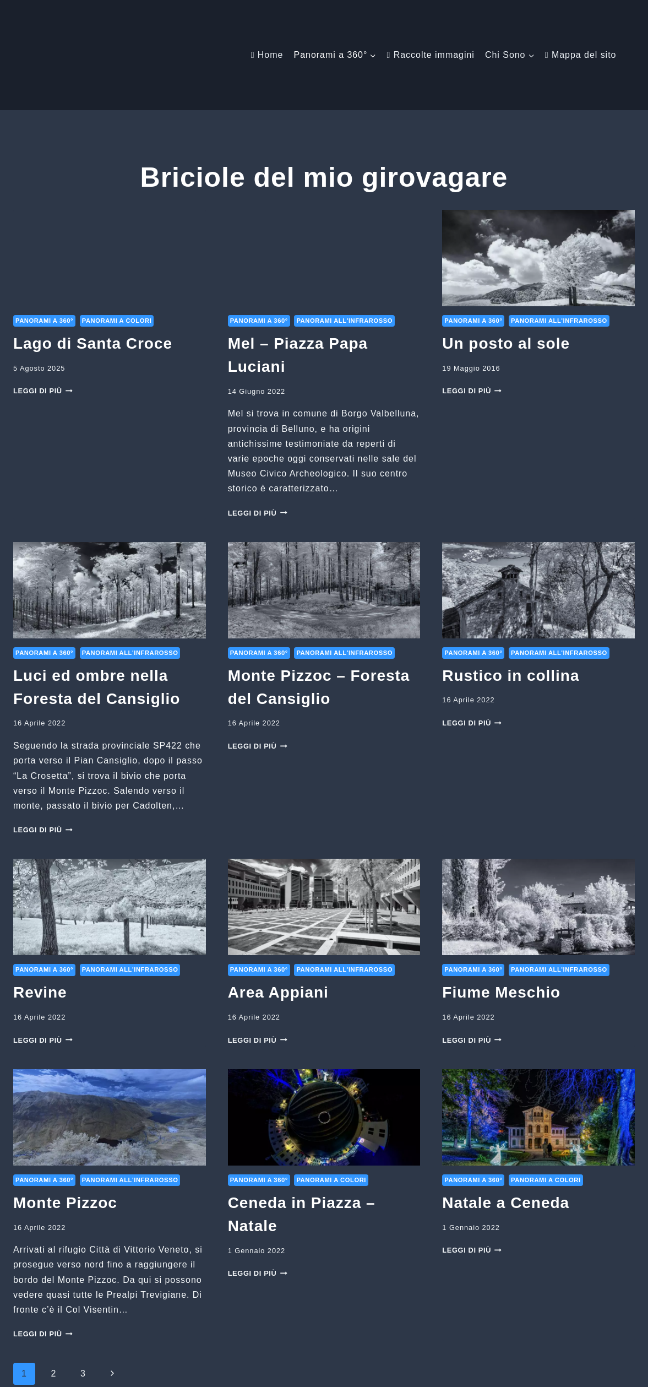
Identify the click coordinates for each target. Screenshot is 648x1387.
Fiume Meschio (501, 917)
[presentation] (109, 183)
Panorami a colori (117, 245)
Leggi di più (43, 316)
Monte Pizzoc (65, 1127)
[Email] (494, 1370)
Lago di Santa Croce (92, 268)
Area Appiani (278, 917)
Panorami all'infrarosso (344, 245)
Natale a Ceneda (505, 1127)
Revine (40, 917)
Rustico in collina (510, 600)
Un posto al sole (506, 268)
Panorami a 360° (44, 245)
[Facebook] (473, 1370)
